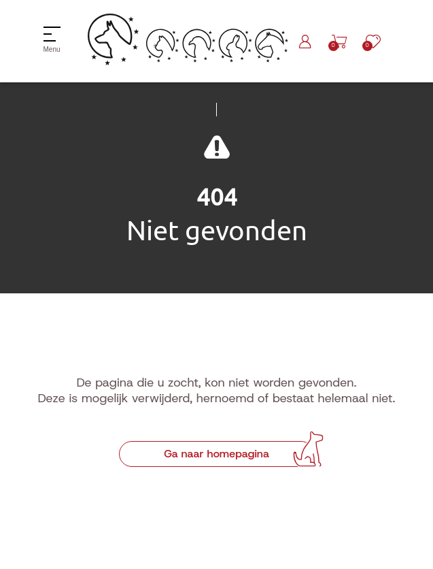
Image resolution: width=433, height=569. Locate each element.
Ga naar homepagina (216, 453)
